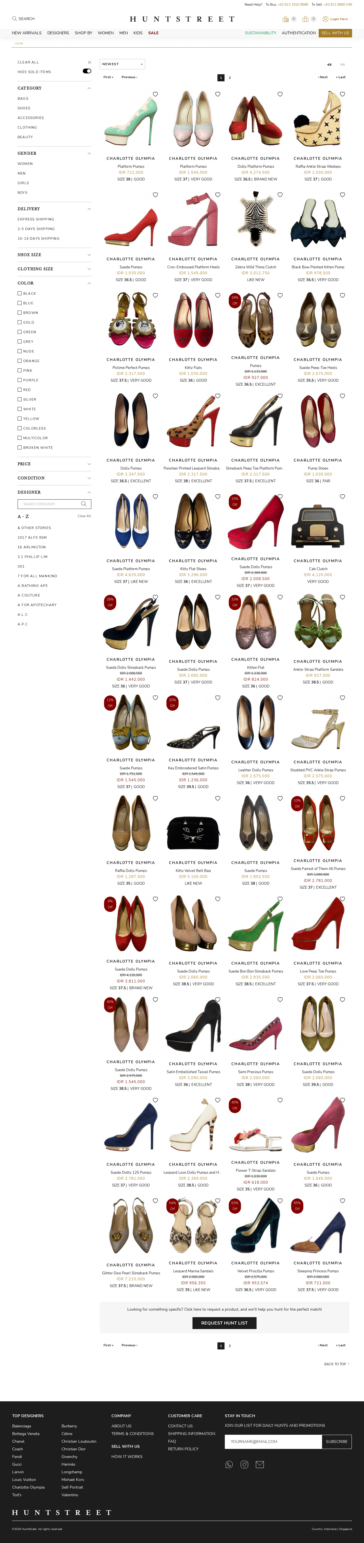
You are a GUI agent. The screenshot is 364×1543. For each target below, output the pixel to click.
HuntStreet (182, 19)
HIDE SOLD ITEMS (34, 72)
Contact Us (180, 1426)
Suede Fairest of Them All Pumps (318, 868)
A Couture (29, 595)
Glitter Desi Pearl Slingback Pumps (131, 1273)
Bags (23, 98)
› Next (323, 77)
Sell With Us (335, 33)
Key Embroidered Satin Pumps (193, 768)
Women (106, 33)
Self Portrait (72, 1487)
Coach (17, 1449)
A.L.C (23, 614)
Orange (29, 361)
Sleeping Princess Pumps (318, 1271)
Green (27, 332)
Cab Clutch (318, 569)
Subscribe (337, 1441)
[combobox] (122, 64)
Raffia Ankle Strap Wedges (318, 166)
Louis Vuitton (24, 1479)
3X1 (21, 566)
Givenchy (69, 1456)
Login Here (339, 19)
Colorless (32, 428)
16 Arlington (32, 547)
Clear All (28, 62)
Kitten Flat (255, 667)
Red (24, 390)
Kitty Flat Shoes (193, 569)
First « (108, 77)
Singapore (345, 1529)
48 (329, 64)
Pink (25, 370)
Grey (25, 341)
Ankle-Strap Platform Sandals (318, 669)
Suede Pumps (131, 267)
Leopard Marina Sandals (193, 1271)
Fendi (17, 1456)
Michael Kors (73, 1479)
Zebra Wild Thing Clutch (255, 267)
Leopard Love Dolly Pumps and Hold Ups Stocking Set (209, 1172)
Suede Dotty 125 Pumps (131, 1172)
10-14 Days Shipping (39, 238)
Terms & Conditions (132, 1433)
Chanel (18, 1441)
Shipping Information (191, 1433)
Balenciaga (21, 1426)
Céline (67, 1433)
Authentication (299, 33)
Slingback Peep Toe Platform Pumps (256, 468)
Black (27, 293)
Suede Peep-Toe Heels (318, 367)
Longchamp (72, 1472)
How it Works (127, 1456)
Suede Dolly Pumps (256, 567)
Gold (26, 322)
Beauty (25, 137)
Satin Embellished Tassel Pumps (193, 1072)
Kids (138, 33)
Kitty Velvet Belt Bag (193, 870)
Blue (25, 303)
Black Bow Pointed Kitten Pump (318, 267)
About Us (121, 1426)
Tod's (17, 1495)
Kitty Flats (193, 367)
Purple (28, 380)
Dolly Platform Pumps (256, 166)
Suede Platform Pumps (131, 569)
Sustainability (260, 33)
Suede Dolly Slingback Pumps (131, 667)
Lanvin (18, 1472)
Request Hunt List (224, 1323)
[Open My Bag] (309, 19)
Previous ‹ (129, 77)
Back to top (335, 1364)
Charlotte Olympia (131, 158)
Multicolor (33, 438)
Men (123, 33)
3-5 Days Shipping (36, 229)
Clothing (27, 127)
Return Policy (183, 1449)
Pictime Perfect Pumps (131, 367)
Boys (22, 192)
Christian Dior (74, 1449)
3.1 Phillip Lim (33, 557)
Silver (27, 399)
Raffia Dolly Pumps (131, 870)
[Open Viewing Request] (289, 19)
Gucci (17, 1464)
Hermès (68, 1464)
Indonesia (330, 1529)
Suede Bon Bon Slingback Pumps (255, 971)
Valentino (70, 1495)
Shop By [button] (83, 33)
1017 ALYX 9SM (32, 537)
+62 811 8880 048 (338, 4)
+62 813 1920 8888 (293, 4)
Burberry (69, 1426)
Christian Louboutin (79, 1441)
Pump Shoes (318, 468)
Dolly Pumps (131, 468)
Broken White (35, 447)
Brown (28, 313)
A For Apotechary (37, 605)
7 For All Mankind (37, 576)
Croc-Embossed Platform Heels (193, 267)
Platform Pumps (131, 166)
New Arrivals (27, 33)
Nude (26, 351)
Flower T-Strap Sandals (256, 1170)
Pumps (255, 365)
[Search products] (44, 19)
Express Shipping (36, 219)
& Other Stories (34, 528)
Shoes (24, 108)
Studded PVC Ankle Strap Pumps (318, 770)
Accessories (31, 118)
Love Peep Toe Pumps (318, 971)
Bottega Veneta (25, 1433)
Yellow (28, 419)
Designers (58, 33)
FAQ (172, 1441)
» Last (341, 77)
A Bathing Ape (33, 585)
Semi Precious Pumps (255, 1072)
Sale (153, 33)
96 (342, 64)
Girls (23, 183)
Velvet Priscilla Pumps (255, 1271)
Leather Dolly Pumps (255, 770)
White (27, 409)
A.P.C (23, 624)
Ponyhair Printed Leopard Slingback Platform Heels (206, 468)
